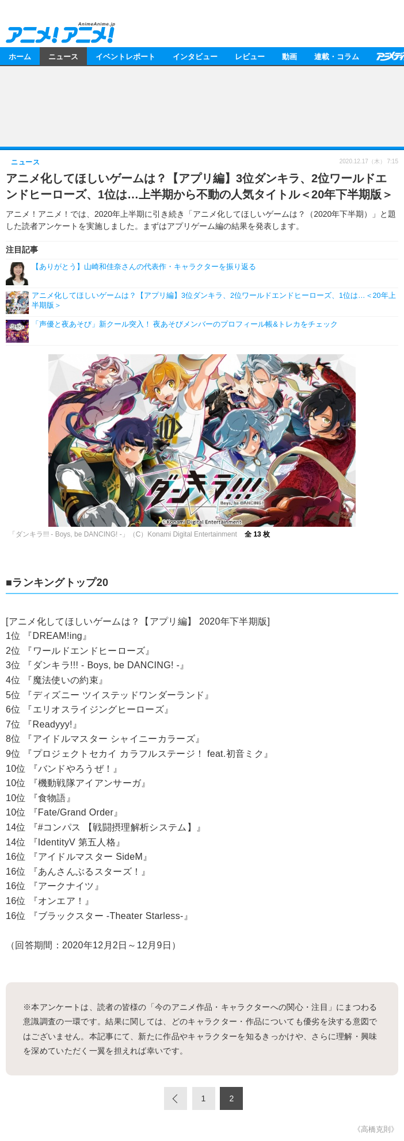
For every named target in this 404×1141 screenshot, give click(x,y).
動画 (289, 56)
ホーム (20, 56)
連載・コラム (336, 56)
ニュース (63, 56)
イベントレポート (125, 56)
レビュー (250, 56)
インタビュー (195, 56)
